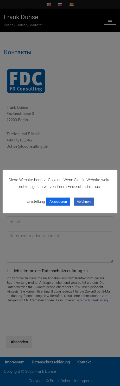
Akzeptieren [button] (58, 202)
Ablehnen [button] (84, 202)
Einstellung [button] (36, 201)
